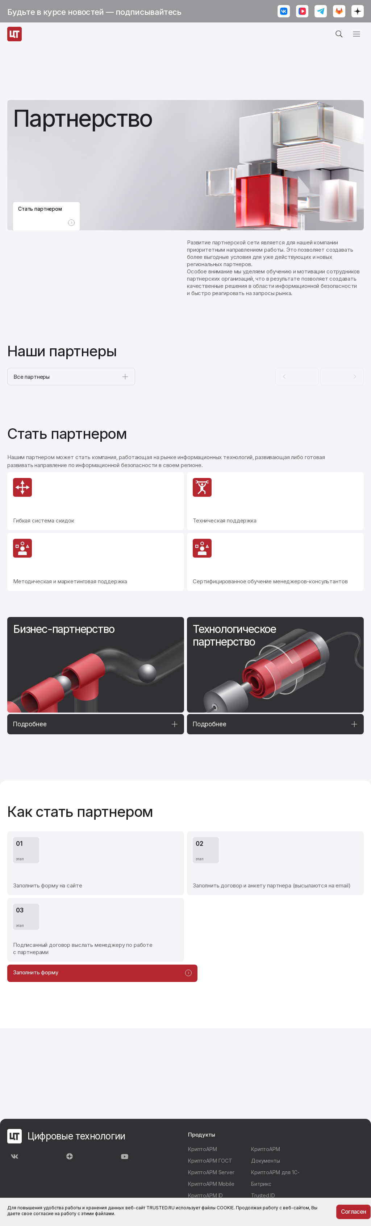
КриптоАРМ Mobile (211, 1184)
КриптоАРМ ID (205, 1195)
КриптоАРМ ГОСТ (210, 1161)
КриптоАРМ (202, 1149)
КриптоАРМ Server (211, 1172)
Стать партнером (46, 209)
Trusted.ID (263, 1195)
